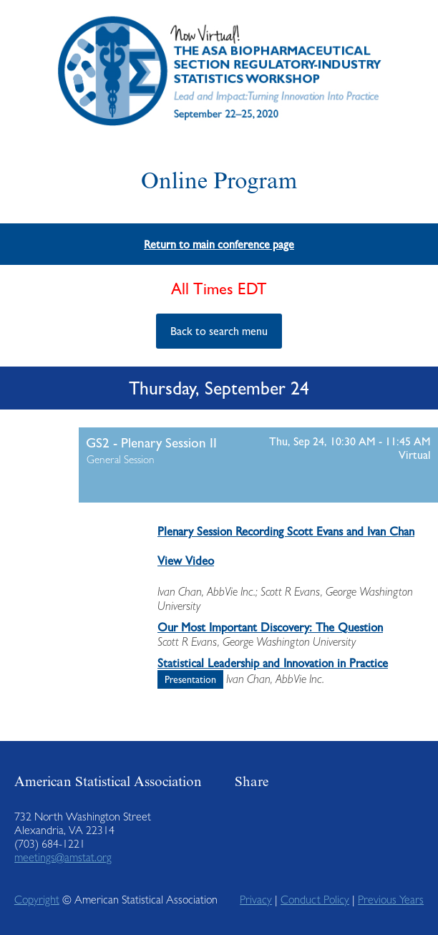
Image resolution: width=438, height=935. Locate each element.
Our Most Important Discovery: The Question (270, 627)
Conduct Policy (315, 899)
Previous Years (391, 899)
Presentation (190, 679)
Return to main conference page (219, 244)
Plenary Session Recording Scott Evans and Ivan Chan (285, 531)
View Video (185, 560)
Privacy (256, 899)
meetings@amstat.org (63, 857)
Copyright (36, 899)
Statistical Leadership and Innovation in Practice (272, 663)
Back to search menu (219, 331)
